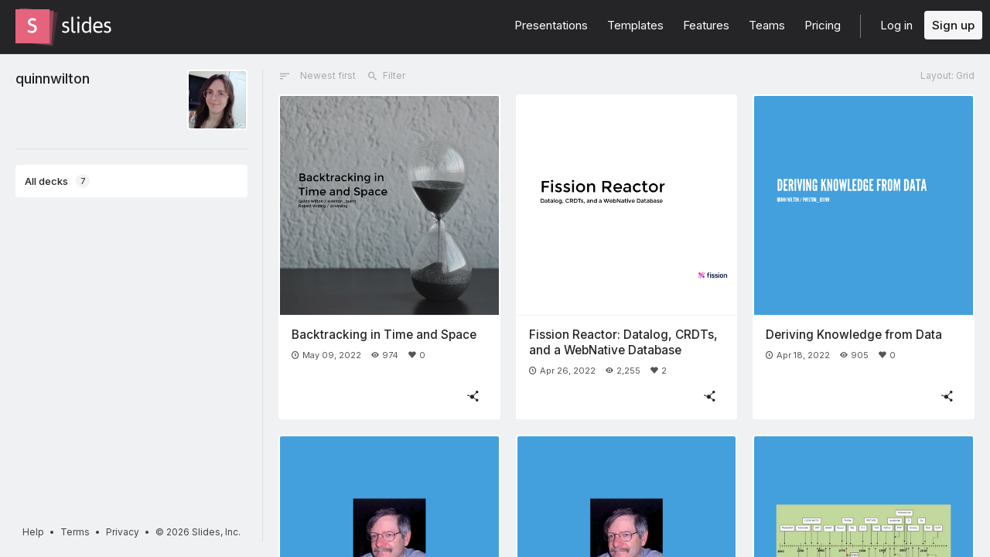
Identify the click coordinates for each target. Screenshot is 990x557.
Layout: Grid (947, 75)
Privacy (122, 532)
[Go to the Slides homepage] (32, 26)
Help (33, 532)
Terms (75, 532)
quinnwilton (52, 78)
